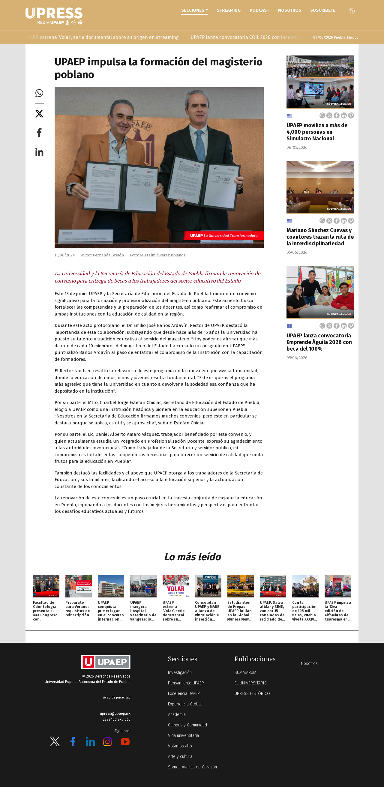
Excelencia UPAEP (184, 693)
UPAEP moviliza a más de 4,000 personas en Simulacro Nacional (316, 132)
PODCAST (259, 10)
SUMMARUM (245, 672)
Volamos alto (180, 746)
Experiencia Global (185, 704)
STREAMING (229, 10)
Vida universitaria (183, 735)
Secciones (192, 10)
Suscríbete (322, 10)
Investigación (180, 672)
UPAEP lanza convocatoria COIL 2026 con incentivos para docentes (269, 37)
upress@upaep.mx (115, 713)
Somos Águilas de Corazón (192, 767)
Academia (177, 714)
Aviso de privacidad (116, 697)
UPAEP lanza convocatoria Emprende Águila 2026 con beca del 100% (319, 342)
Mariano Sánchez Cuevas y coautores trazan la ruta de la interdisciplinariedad (320, 237)
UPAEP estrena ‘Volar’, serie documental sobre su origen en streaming (107, 37)
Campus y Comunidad (187, 725)
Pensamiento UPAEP (186, 683)
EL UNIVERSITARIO (251, 683)
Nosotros (289, 10)
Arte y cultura (180, 756)
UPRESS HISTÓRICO (252, 693)
